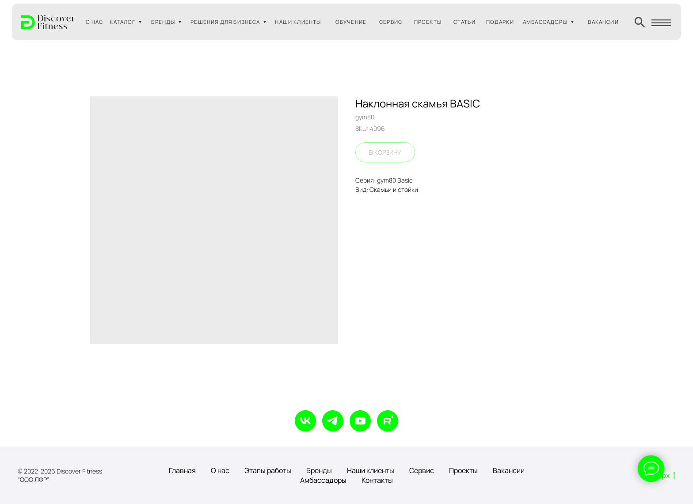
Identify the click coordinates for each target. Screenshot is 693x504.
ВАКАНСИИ (603, 22)
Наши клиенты (370, 470)
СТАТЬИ (464, 22)
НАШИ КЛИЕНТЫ (298, 22)
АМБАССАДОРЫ (545, 22)
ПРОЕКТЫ (428, 22)
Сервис (421, 470)
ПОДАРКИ (500, 22)
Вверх (662, 476)
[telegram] (332, 420)
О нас (220, 470)
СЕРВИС (390, 22)
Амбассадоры (323, 480)
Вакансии (509, 470)
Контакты (377, 480)
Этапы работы (267, 470)
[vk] (305, 420)
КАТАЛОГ (122, 22)
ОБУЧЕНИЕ (350, 22)
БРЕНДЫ (163, 22)
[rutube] (387, 420)
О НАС (94, 22)
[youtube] (360, 420)
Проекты (463, 470)
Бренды (319, 470)
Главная (182, 470)
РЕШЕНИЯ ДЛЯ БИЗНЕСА (225, 22)
